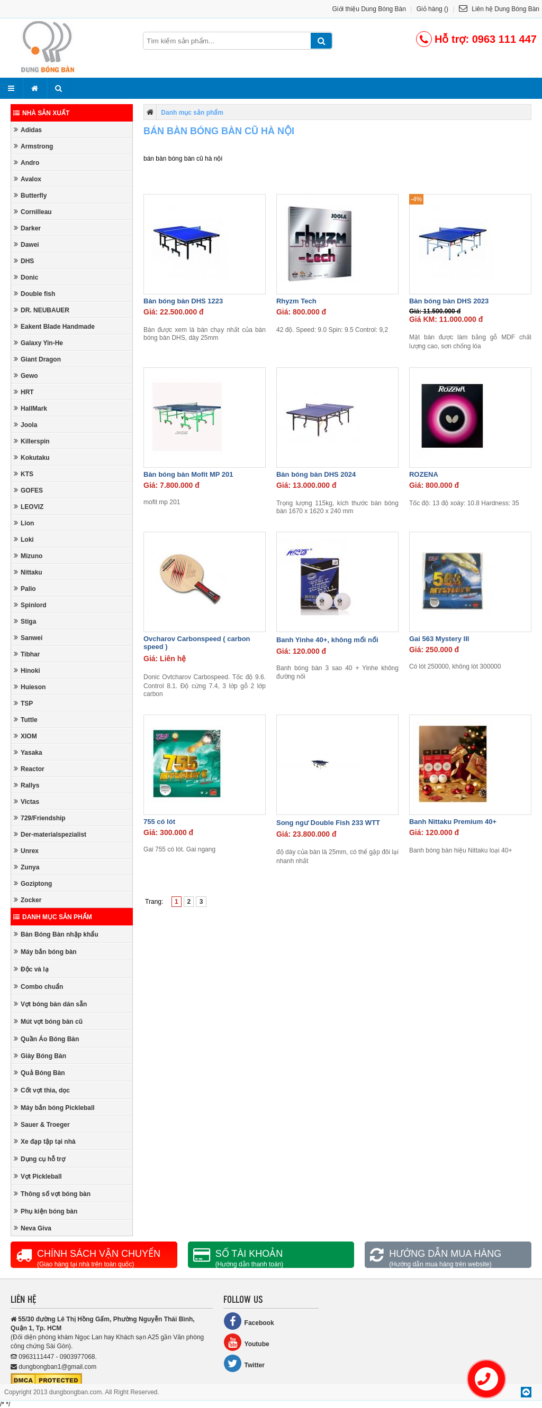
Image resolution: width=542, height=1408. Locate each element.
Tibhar (27, 654)
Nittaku (28, 572)
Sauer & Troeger (42, 1124)
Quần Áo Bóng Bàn (46, 1039)
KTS (23, 474)
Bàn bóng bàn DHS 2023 (449, 301)
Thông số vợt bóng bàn (52, 1194)
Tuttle (26, 720)
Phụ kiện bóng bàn (45, 1211)
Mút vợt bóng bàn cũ (48, 1021)
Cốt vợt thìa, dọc (42, 1090)
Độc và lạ (31, 969)
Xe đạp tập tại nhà (45, 1141)
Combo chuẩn (38, 986)
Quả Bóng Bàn (39, 1073)
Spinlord (30, 605)
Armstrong (33, 146)
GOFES (28, 490)
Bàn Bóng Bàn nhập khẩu (56, 934)
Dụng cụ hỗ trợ (39, 1159)
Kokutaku (32, 457)
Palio (25, 588)
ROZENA (423, 474)
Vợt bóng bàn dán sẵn (50, 1004)
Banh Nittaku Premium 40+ (452, 822)
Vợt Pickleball (38, 1176)
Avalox (27, 179)
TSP (23, 703)
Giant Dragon (37, 359)
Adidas (28, 130)
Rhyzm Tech (296, 301)
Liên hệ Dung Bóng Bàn (499, 9)
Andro (26, 162)
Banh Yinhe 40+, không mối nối (327, 640)
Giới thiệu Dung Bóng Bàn (369, 9)
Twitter (244, 1363)
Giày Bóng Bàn (40, 1056)
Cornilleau (33, 212)
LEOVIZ (28, 507)
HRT (24, 392)
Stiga (25, 621)
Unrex (26, 851)
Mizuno (28, 556)
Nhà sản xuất (41, 113)
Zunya (26, 867)
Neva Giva (32, 1228)
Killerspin (32, 441)
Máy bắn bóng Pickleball (54, 1107)
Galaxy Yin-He (38, 343)
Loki (24, 539)
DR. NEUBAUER (41, 310)
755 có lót (159, 822)
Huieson (30, 687)
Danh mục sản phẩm (52, 917)
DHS (24, 261)
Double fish (34, 294)
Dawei (26, 244)
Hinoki (27, 670)
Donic (26, 277)
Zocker (27, 900)
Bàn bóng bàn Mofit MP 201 (188, 474)
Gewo (26, 375)
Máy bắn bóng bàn (45, 952)
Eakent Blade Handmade (54, 326)
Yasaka (28, 752)
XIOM (25, 736)
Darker (27, 228)
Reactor (29, 769)
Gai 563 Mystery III (439, 639)
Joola (25, 425)
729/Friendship (40, 818)
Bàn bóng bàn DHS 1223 (183, 301)
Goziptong (33, 883)
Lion (24, 523)
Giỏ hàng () (432, 9)
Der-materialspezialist (50, 834)
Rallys (26, 785)
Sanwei (28, 638)
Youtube (246, 1342)
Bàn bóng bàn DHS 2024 (316, 474)
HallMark (30, 408)
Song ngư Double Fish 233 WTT (328, 823)
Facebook (248, 1321)
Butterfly (30, 195)
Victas (26, 801)
